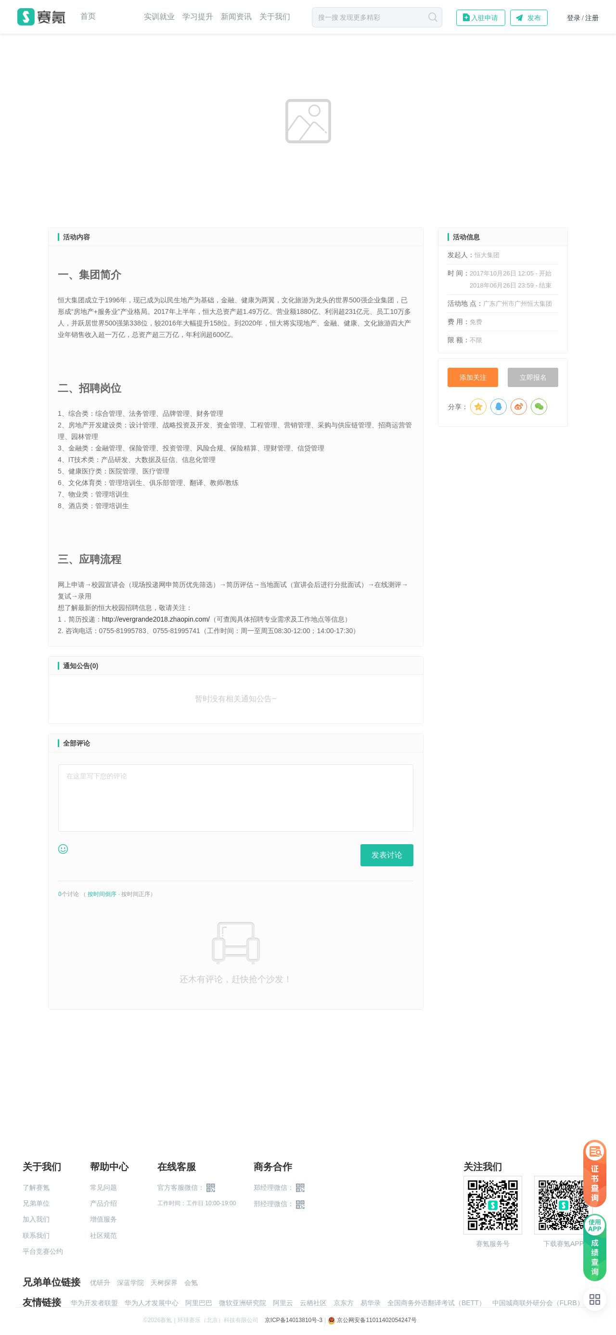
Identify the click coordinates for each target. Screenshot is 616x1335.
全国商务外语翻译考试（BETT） (436, 1303)
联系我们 (36, 1235)
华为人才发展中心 (152, 1303)
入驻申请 (484, 18)
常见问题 (103, 1187)
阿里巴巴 (198, 1303)
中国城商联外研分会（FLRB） (538, 1303)
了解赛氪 (36, 1187)
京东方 (344, 1303)
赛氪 (41, 16)
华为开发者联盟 (94, 1303)
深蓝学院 (130, 1282)
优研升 (100, 1282)
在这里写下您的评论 (96, 776)
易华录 (370, 1303)
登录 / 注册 (583, 18)
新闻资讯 (236, 16)
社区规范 (103, 1235)
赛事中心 (119, 17)
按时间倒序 (102, 894)
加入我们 (36, 1219)
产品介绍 (103, 1203)
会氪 (191, 1282)
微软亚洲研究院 (242, 1303)
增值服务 (103, 1219)
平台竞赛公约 (43, 1251)
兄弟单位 (36, 1203)
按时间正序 (135, 894)
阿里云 (283, 1303)
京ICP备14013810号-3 (293, 1320)
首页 (88, 16)
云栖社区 (313, 1303)
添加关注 (473, 377)
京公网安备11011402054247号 (372, 1320)
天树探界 (164, 1282)
